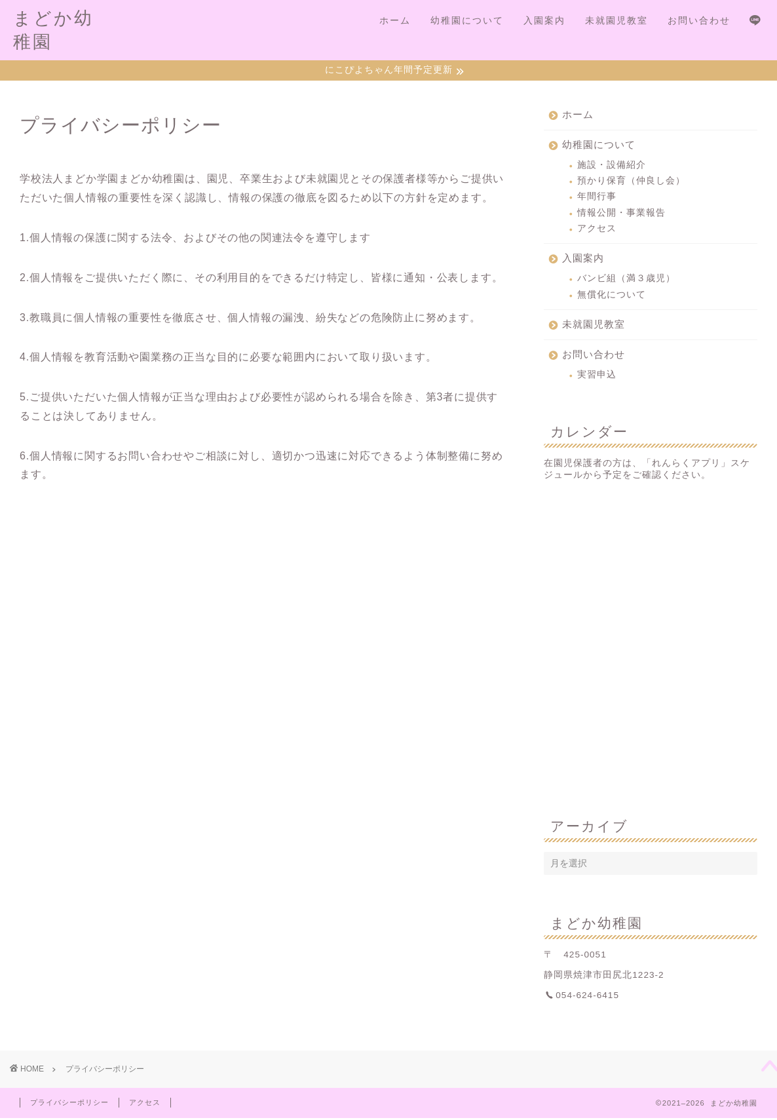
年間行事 (596, 198)
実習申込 (596, 376)
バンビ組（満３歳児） (626, 280)
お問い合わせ (699, 20)
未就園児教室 (616, 20)
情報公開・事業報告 (621, 214)
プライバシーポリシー (69, 1104)
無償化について (611, 296)
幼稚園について (467, 20)
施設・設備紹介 (611, 166)
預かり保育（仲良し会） (631, 182)
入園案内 (544, 20)
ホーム (395, 20)
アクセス (596, 230)
